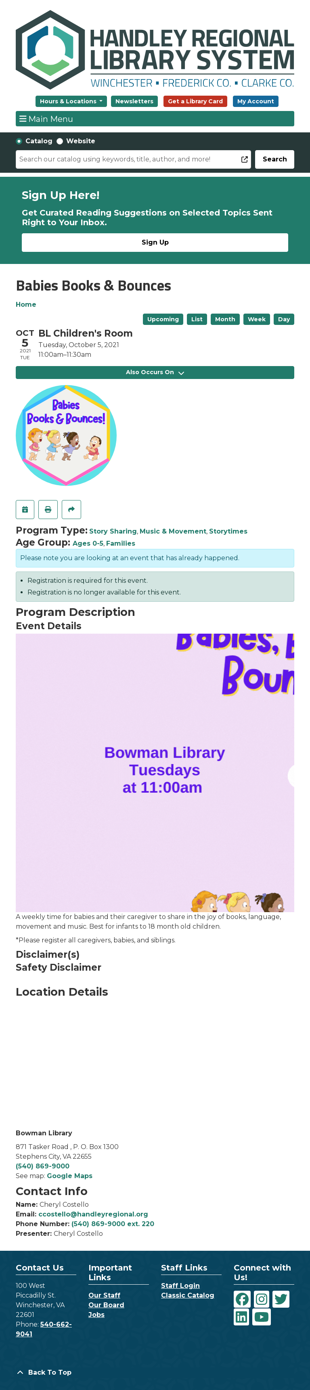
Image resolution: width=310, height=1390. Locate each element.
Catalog (38, 141)
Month (225, 319)
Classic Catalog (187, 1295)
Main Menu (46, 118)
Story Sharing (113, 531)
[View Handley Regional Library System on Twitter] (280, 1299)
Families (120, 543)
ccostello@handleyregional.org (93, 1214)
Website (80, 141)
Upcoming (163, 319)
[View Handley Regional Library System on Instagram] (261, 1299)
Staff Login (180, 1286)
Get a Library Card (195, 101)
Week (257, 319)
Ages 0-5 (88, 543)
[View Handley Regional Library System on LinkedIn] (241, 1316)
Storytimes (228, 531)
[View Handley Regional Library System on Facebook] (242, 1299)
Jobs (96, 1315)
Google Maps (69, 1176)
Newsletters (134, 101)
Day (284, 319)
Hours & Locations (69, 101)
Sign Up (155, 242)
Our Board (106, 1305)
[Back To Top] (155, 1372)
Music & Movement (173, 531)
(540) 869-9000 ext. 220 (112, 1224)
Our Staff (104, 1295)
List (197, 319)
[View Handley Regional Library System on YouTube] (261, 1316)
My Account (255, 101)
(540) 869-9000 (42, 1166)
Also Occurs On (155, 372)
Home (26, 304)
